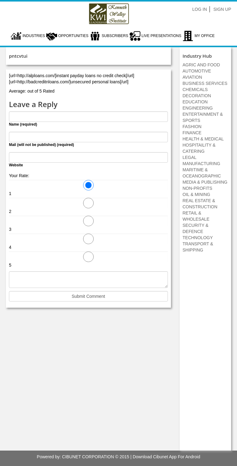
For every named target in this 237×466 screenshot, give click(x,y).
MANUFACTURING (201, 163)
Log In (199, 9)
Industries (34, 36)
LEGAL (190, 157)
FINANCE (192, 132)
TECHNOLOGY (198, 237)
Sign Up (222, 9)
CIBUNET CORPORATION (88, 456)
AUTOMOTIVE (197, 71)
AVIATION (192, 77)
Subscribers (115, 36)
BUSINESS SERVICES (205, 83)
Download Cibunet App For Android (166, 456)
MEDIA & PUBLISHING (205, 182)
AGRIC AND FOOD (201, 64)
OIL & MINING (196, 194)
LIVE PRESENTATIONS (161, 36)
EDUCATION (195, 101)
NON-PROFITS (197, 188)
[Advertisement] (205, 354)
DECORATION (197, 95)
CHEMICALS (195, 89)
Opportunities (73, 36)
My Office (204, 36)
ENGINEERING (198, 108)
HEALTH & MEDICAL (203, 138)
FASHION (192, 126)
